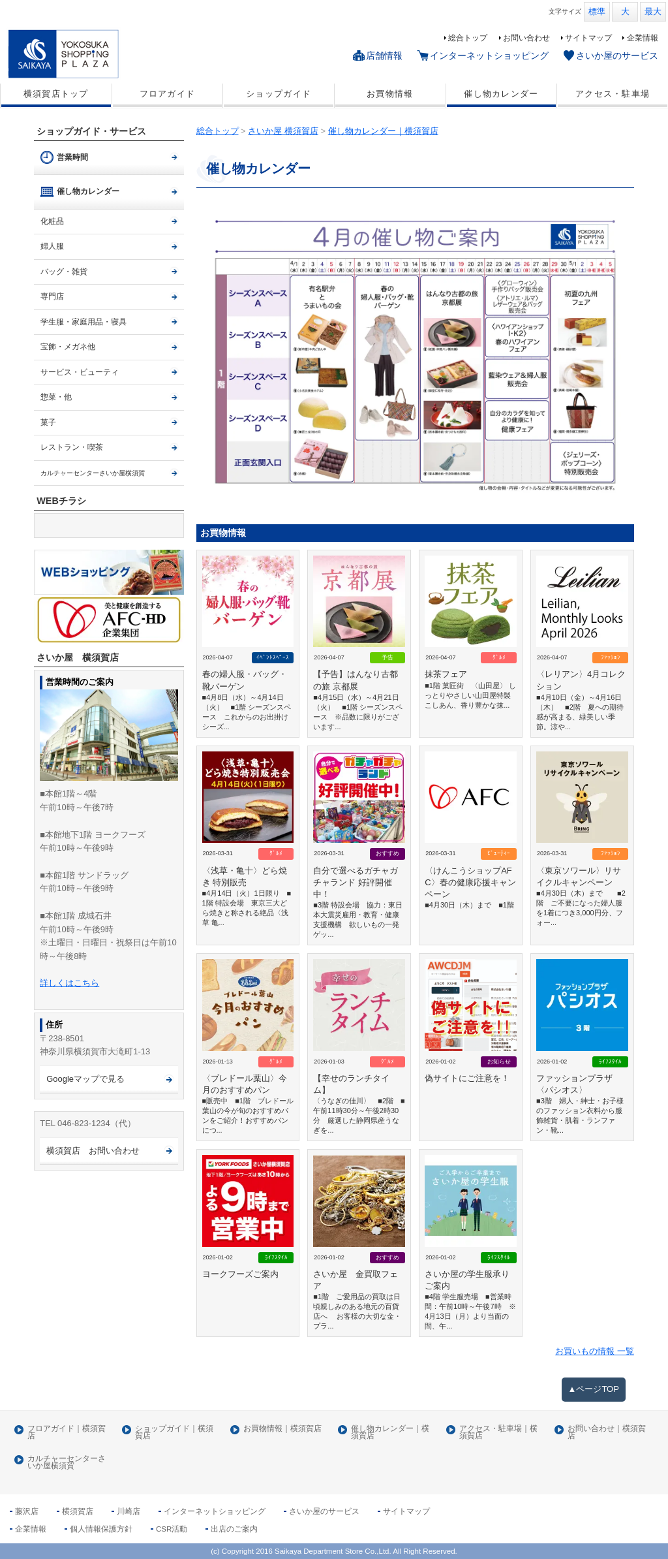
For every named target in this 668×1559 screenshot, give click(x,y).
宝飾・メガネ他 (67, 347)
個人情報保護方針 (101, 1529)
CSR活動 (171, 1529)
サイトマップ (588, 38)
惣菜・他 (56, 397)
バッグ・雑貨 (63, 272)
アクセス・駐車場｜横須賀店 (498, 1432)
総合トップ (467, 38)
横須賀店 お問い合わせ (93, 1151)
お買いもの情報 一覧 (594, 1351)
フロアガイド (168, 94)
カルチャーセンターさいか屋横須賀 (66, 1462)
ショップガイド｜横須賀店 (174, 1432)
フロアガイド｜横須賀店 (66, 1432)
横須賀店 (77, 1511)
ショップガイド (278, 94)
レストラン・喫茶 (71, 447)
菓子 (48, 422)
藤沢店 (26, 1511)
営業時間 (72, 157)
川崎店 (128, 1511)
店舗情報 (384, 55)
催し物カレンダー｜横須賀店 (390, 1432)
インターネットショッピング (489, 55)
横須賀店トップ (56, 94)
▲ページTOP (593, 1389)
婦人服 (52, 246)
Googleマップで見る (85, 1079)
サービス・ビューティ (79, 372)
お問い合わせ (526, 38)
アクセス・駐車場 (612, 94)
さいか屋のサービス (617, 55)
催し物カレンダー (501, 94)
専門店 (52, 296)
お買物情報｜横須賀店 (282, 1428)
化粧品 (52, 221)
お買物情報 (390, 94)
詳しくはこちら (69, 983)
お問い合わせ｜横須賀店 (607, 1432)
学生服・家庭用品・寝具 (83, 322)
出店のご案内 (234, 1529)
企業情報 (642, 38)
